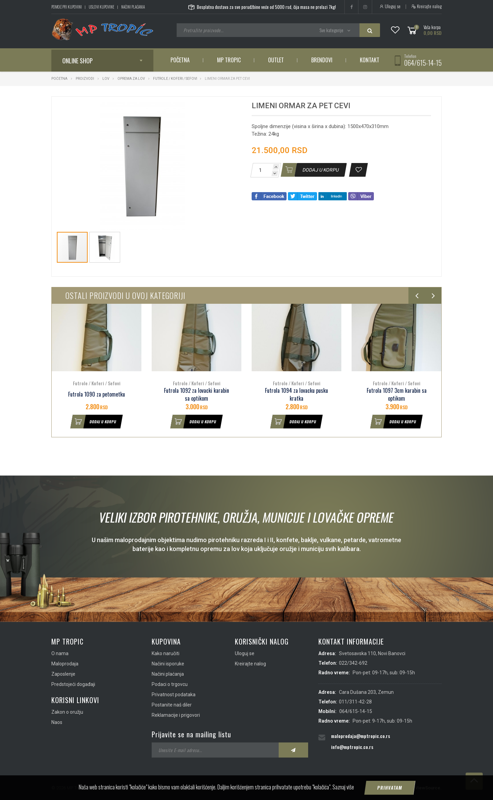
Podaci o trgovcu (170, 684)
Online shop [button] (77, 60)
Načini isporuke (168, 663)
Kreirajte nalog (426, 6)
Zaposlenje (63, 674)
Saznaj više (343, 787)
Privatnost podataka (173, 694)
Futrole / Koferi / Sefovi (175, 78)
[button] (221, 107)
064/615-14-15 (423, 63)
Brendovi (321, 60)
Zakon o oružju (67, 712)
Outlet (276, 60)
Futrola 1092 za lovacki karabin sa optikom (196, 394)
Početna (180, 60)
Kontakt (369, 60)
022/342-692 (353, 663)
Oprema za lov (131, 78)
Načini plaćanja (133, 7)
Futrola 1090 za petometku (96, 394)
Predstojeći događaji (73, 684)
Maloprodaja (64, 663)
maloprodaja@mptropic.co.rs (360, 735)
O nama (59, 653)
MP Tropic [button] (229, 60)
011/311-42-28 (355, 701)
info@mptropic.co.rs (352, 746)
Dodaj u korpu (93, 421)
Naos (56, 722)
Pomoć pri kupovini (66, 7)
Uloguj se (390, 6)
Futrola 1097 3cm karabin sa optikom (397, 394)
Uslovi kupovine (101, 7)
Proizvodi (85, 78)
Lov (105, 78)
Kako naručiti (165, 653)
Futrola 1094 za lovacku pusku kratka (296, 394)
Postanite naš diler (172, 705)
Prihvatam (390, 787)
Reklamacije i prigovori (176, 715)
